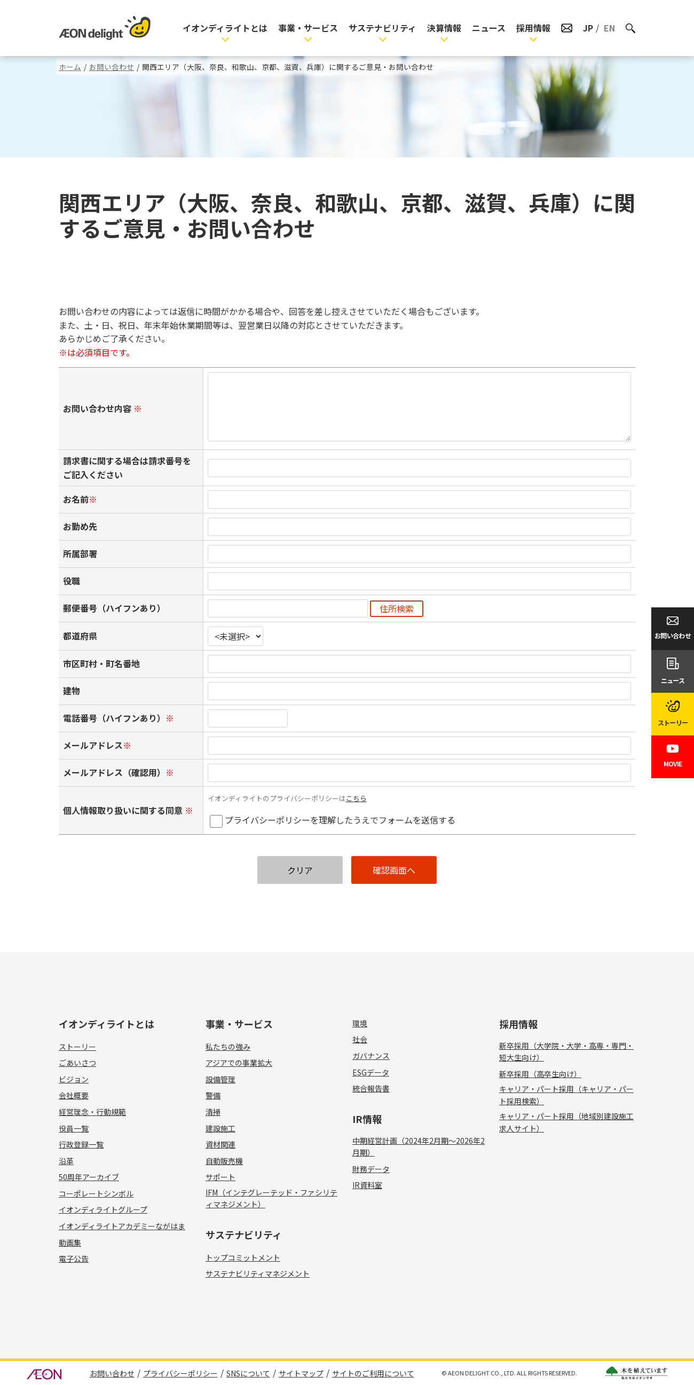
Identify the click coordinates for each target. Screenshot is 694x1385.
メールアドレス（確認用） (114, 772)
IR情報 (367, 1119)
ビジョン (74, 1079)
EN (609, 27)
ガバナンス (371, 1055)
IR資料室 (367, 1185)
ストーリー (77, 1046)
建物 (71, 690)
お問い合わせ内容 (98, 408)
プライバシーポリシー (180, 1373)
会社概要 (74, 1095)
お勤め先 (80, 526)
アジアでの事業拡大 (239, 1062)
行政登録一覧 (81, 1144)
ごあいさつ (77, 1062)
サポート (227, 1177)
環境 (359, 1023)
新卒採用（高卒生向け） (540, 1074)
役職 (71, 580)
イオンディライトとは (225, 27)
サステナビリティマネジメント (258, 1273)
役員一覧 (74, 1128)
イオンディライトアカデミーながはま (122, 1226)
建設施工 (227, 1128)
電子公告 (74, 1258)
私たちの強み (228, 1046)
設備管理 (227, 1079)
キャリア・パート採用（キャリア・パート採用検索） (566, 1094)
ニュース (489, 27)
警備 (219, 1095)
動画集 (70, 1242)
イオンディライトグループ (103, 1209)
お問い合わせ (111, 66)
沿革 (66, 1161)
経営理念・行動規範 (92, 1111)
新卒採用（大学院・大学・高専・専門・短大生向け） (566, 1051)
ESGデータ (370, 1072)
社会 (359, 1039)
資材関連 (227, 1144)
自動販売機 (230, 1161)
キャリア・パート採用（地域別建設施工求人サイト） (566, 1122)
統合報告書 (371, 1088)
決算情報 (444, 27)
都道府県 (80, 635)
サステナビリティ (382, 27)
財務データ (371, 1169)
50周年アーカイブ (89, 1177)
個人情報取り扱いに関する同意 (124, 810)
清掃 (219, 1111)
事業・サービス (308, 27)
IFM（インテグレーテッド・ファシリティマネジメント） (271, 1198)
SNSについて (248, 1373)
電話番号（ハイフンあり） (114, 717)
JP (588, 27)
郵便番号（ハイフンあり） (114, 608)
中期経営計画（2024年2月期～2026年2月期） (418, 1146)
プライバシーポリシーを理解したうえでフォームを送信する (340, 819)
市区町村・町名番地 (101, 663)
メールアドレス (93, 745)
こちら (356, 798)
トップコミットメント (243, 1257)
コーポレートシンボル (96, 1193)
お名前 (76, 499)
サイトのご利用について (373, 1373)
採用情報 (533, 27)
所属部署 (80, 553)
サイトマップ (301, 1373)
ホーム (70, 66)
